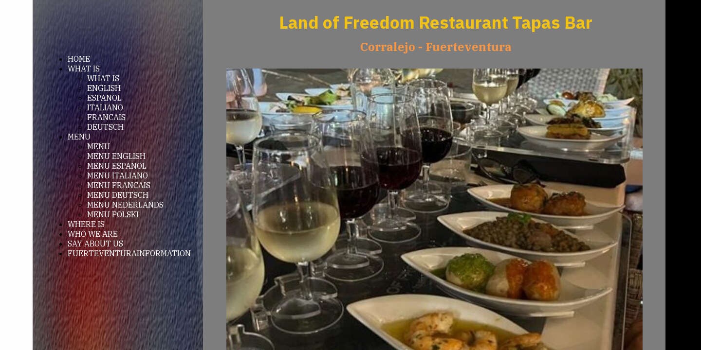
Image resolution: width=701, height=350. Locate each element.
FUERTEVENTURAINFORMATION (129, 253)
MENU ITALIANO (117, 175)
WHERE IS (86, 224)
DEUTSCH (105, 127)
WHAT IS (84, 68)
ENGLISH (104, 88)
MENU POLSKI (113, 214)
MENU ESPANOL (117, 166)
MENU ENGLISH (116, 156)
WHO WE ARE (93, 234)
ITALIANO (105, 107)
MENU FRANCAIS (118, 185)
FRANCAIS (106, 117)
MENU (79, 136)
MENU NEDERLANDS (125, 205)
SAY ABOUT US (95, 243)
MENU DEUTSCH (117, 195)
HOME (79, 59)
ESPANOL (104, 98)
